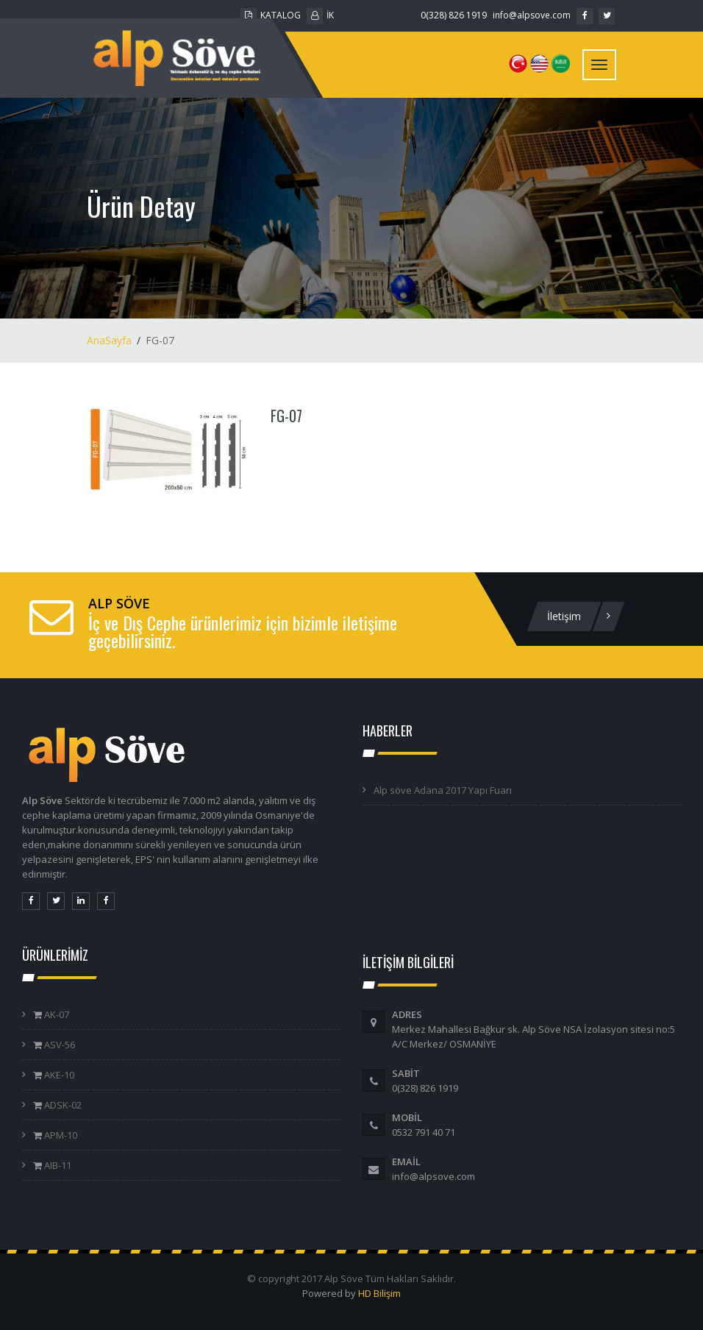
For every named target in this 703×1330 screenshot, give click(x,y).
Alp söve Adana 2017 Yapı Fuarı (443, 790)
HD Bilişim (379, 1293)
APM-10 (59, 1135)
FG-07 (286, 416)
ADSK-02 (62, 1105)
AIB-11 (56, 1165)
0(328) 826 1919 (454, 15)
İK (320, 15)
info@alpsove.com (532, 15)
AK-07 (55, 1014)
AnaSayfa (109, 340)
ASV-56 (58, 1044)
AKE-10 (58, 1074)
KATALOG (270, 15)
